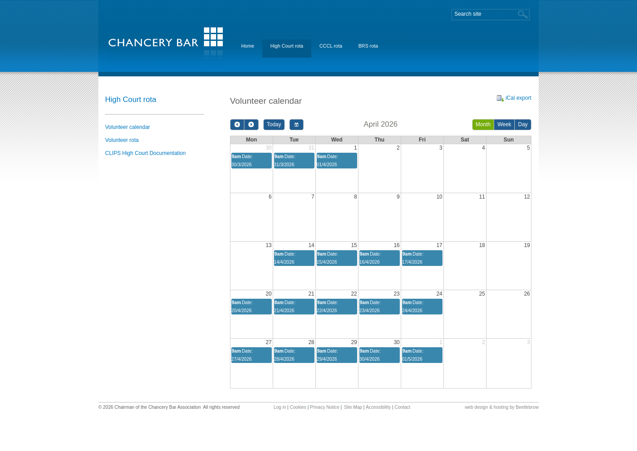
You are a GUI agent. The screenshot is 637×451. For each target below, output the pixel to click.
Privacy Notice (324, 407)
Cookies (298, 407)
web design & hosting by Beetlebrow (502, 407)
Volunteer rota (122, 140)
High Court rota (286, 46)
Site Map (353, 407)
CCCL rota (330, 46)
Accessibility (378, 407)
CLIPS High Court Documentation (145, 153)
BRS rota (368, 46)
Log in (280, 407)
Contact (402, 407)
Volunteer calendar (127, 127)
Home (247, 46)
